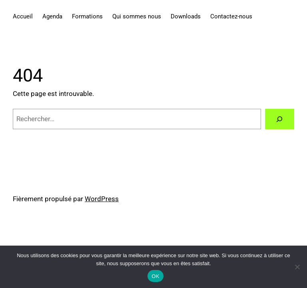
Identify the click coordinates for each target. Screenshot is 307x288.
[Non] (297, 267)
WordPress (102, 199)
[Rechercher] (279, 119)
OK (155, 276)
